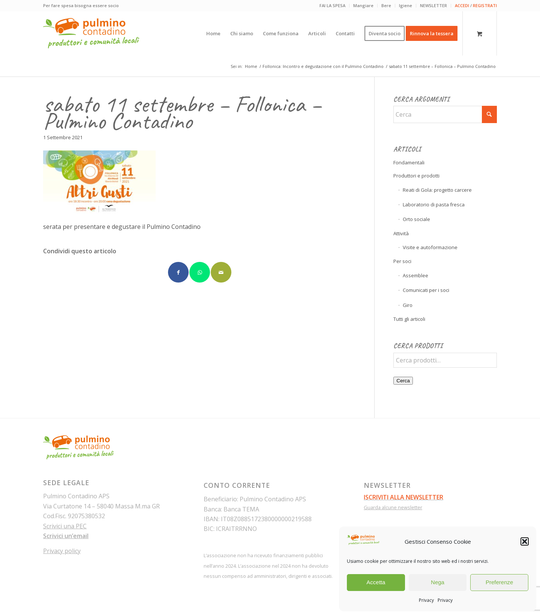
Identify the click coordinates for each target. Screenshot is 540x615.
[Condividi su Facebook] (178, 272)
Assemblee (415, 275)
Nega (437, 582)
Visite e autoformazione (430, 247)
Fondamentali (408, 162)
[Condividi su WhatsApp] (199, 272)
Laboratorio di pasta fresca (434, 204)
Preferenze (499, 582)
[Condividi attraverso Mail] (221, 272)
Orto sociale (416, 219)
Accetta (375, 582)
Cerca (403, 380)
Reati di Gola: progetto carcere (437, 189)
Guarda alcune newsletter (393, 507)
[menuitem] (333, 6)
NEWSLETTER (433, 5)
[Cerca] (445, 114)
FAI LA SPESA (332, 5)
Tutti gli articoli (409, 319)
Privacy (426, 600)
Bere (386, 5)
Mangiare (363, 5)
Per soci (402, 261)
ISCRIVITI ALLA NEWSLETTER (403, 497)
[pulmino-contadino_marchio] (91, 33)
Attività (401, 233)
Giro (407, 305)
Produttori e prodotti (416, 175)
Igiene (405, 5)
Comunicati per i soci (426, 290)
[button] (524, 541)
